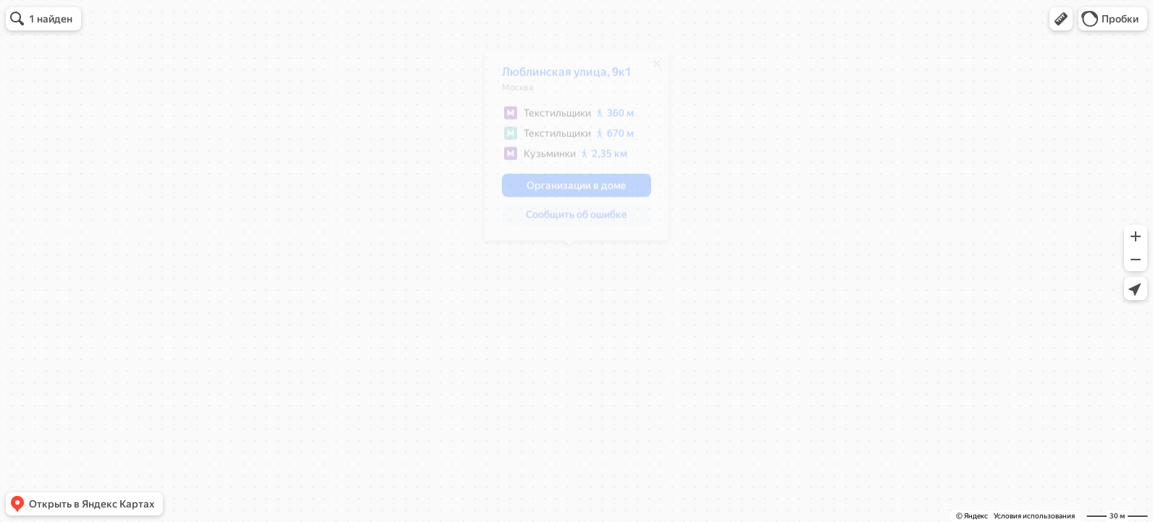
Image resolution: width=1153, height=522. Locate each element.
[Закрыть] (649, 69)
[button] (1061, 18)
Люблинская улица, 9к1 (559, 77)
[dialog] (569, 151)
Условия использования (1034, 516)
